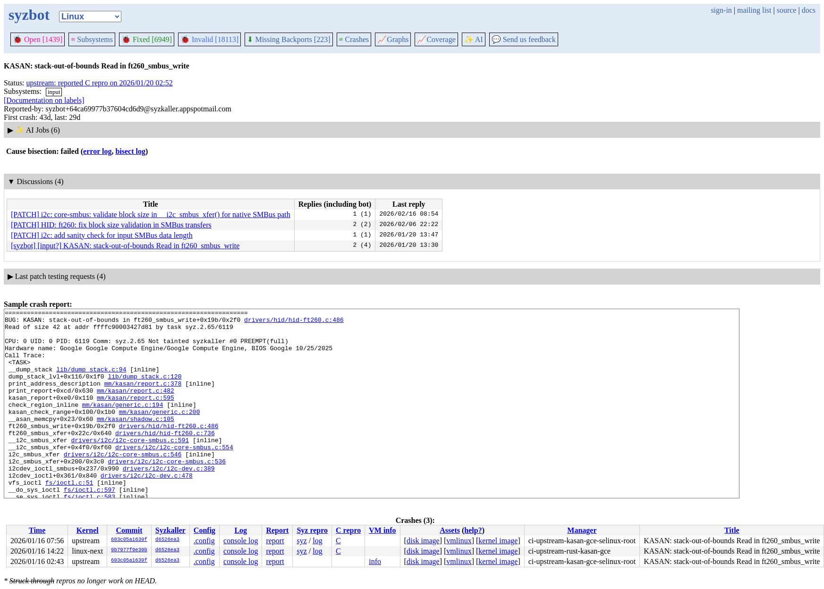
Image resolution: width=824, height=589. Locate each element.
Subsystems (92, 39)
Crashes (354, 39)
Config (204, 530)
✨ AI (473, 39)
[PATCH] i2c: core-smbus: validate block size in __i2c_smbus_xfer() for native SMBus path (150, 214)
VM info (382, 530)
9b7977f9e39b (129, 550)
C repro (348, 530)
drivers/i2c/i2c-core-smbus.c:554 (174, 475)
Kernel (87, 530)
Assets (450, 530)
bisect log (130, 151)
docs (809, 10)
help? (473, 530)
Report (277, 530)
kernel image (498, 541)
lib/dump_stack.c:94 (91, 382)
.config (204, 541)
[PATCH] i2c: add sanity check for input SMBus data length (102, 235)
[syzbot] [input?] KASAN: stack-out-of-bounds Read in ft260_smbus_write (125, 246)
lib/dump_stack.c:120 (144, 390)
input (54, 91)
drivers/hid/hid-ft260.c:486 (294, 322)
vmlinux (458, 541)
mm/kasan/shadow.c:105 (135, 441)
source (787, 10)
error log (97, 151)
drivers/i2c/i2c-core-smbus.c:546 (123, 484)
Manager (581, 530)
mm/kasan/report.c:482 (135, 407)
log (317, 541)
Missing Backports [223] (288, 39)
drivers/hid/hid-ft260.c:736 (165, 458)
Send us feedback (524, 39)
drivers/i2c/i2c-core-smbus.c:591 (130, 467)
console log (240, 541)
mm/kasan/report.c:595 (135, 416)
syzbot (29, 14)
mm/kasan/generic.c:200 (159, 433)
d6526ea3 (167, 540)
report (275, 541)
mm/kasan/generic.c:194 (122, 424)
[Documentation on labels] (44, 100)
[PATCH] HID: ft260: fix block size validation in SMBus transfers (111, 225)
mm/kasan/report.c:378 (143, 399)
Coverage (436, 39)
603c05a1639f (129, 540)
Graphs (392, 39)
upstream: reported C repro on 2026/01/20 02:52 (99, 83)
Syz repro (312, 530)
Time (37, 530)
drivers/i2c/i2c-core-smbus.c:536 (167, 492)
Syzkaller (170, 530)
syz (301, 541)
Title (731, 530)
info (375, 561)
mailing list (754, 10)
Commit (129, 530)
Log (240, 530)
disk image (423, 541)
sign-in (721, 10)
